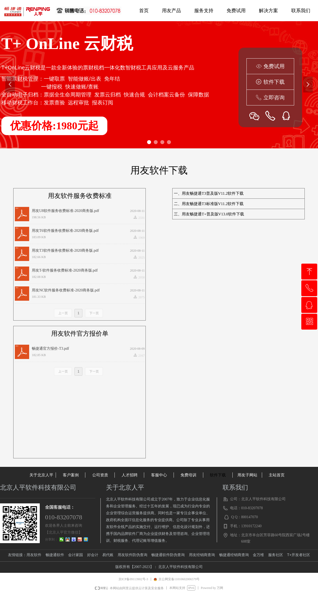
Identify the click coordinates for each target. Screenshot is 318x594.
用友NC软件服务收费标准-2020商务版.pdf (66, 290)
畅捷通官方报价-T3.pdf (50, 349)
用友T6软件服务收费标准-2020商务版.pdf (65, 231)
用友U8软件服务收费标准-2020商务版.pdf (65, 211)
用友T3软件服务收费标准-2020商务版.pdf (65, 250)
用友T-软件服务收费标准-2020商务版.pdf (65, 270)
